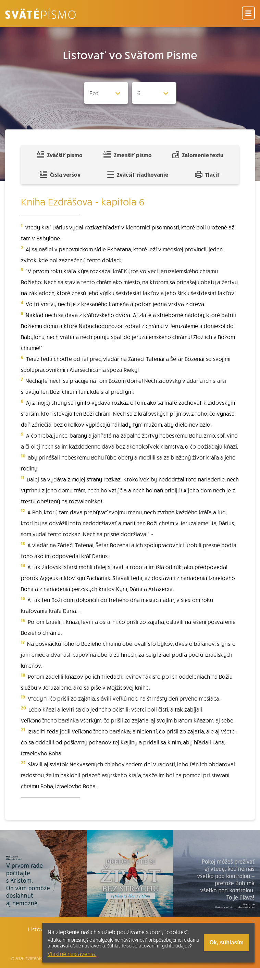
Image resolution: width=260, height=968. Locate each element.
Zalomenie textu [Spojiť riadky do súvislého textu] (197, 154)
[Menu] (248, 14)
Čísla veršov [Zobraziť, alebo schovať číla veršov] (60, 174)
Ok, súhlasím (226, 942)
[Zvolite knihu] (106, 93)
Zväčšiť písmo (60, 154)
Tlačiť (207, 174)
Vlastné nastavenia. (72, 953)
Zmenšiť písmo (127, 154)
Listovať (39, 929)
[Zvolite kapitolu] (154, 93)
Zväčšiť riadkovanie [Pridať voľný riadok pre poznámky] (137, 174)
